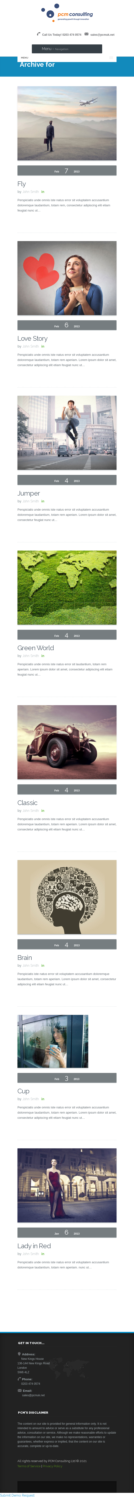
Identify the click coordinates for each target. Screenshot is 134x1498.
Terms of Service (29, 1466)
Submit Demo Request (17, 1495)
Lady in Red (34, 1246)
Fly (21, 184)
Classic (27, 803)
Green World (35, 648)
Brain (24, 958)
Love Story (32, 338)
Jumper (28, 493)
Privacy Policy (52, 1466)
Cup (23, 1091)
